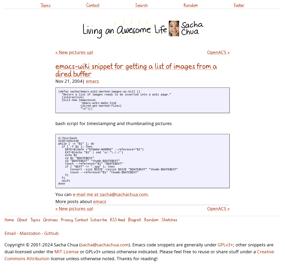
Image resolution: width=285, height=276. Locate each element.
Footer (239, 5)
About (22, 219)
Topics (45, 5)
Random (191, 5)
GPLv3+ (225, 245)
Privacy (67, 219)
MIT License (66, 251)
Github (51, 233)
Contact (93, 5)
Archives (50, 219)
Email (10, 233)
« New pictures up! (74, 52)
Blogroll (134, 219)
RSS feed (117, 219)
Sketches (169, 219)
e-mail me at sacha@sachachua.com (110, 194)
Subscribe (98, 219)
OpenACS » (218, 52)
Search (141, 5)
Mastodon (30, 233)
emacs (92, 81)
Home (9, 219)
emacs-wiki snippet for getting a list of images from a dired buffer (136, 69)
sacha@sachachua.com (105, 245)
